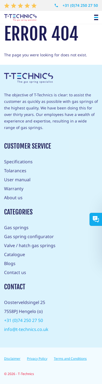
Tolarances (15, 171)
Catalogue (14, 254)
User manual (17, 180)
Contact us (15, 272)
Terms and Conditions (70, 358)
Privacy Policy (37, 358)
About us (13, 198)
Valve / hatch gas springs (29, 245)
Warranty (13, 189)
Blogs (10, 263)
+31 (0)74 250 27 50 (76, 5)
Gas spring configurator (29, 236)
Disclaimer (12, 358)
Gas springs (16, 228)
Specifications (18, 162)
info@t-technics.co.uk (26, 329)
